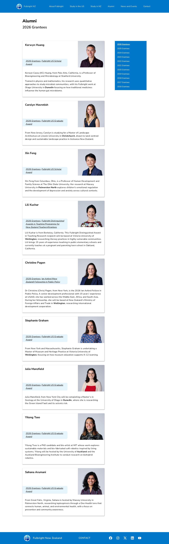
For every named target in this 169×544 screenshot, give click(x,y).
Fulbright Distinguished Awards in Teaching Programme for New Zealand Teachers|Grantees (45, 224)
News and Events (129, 6)
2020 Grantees (123, 69)
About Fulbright (56, 6)
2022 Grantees (123, 61)
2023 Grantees (123, 57)
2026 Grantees (33, 61)
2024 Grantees (123, 53)
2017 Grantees (123, 82)
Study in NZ (96, 6)
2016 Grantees (123, 86)
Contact (146, 6)
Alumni (111, 6)
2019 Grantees (123, 74)
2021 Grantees (123, 65)
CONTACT (84, 538)
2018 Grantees (123, 78)
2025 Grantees (123, 48)
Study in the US (77, 6)
